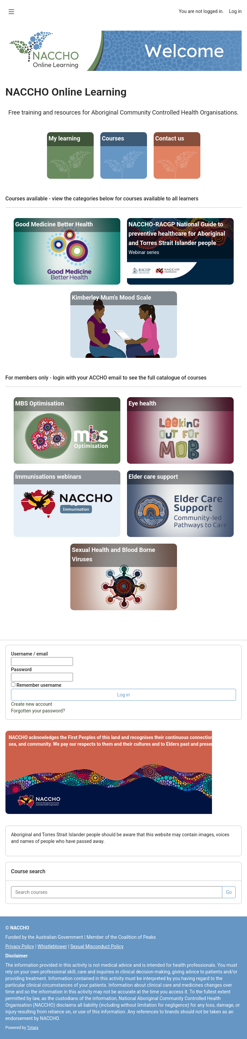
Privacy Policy (19, 946)
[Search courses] (116, 892)
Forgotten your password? (38, 710)
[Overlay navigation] (11, 11)
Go (229, 892)
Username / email (29, 653)
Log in (235, 11)
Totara (32, 1027)
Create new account (31, 704)
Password (21, 669)
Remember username (38, 685)
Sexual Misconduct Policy (96, 946)
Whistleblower (52, 946)
